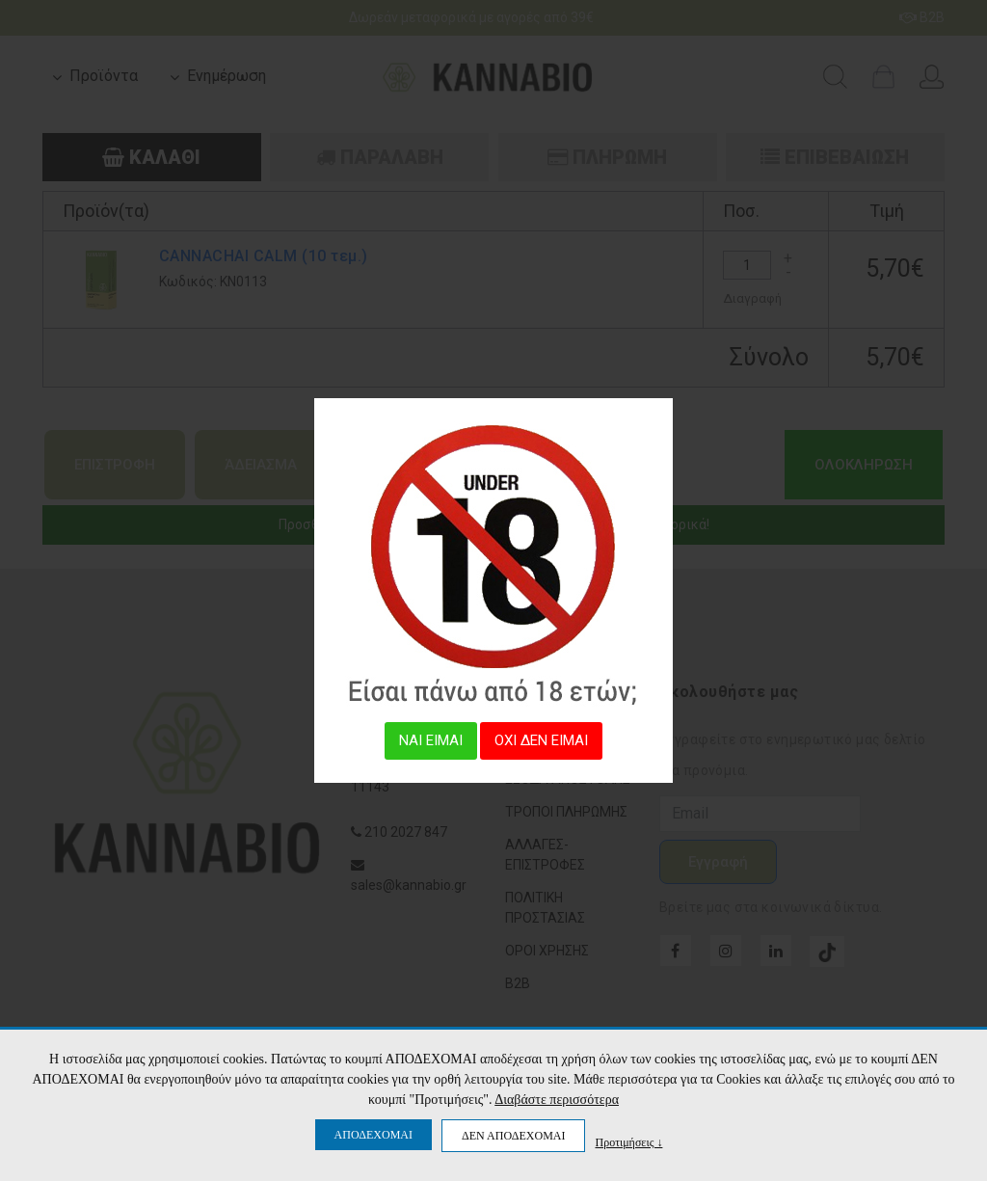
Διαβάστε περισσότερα (556, 1099)
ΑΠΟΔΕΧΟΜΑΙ (373, 1134)
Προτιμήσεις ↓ (628, 1142)
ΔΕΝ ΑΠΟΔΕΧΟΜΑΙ (513, 1135)
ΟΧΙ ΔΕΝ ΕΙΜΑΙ (541, 740)
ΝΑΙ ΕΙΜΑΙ (431, 740)
